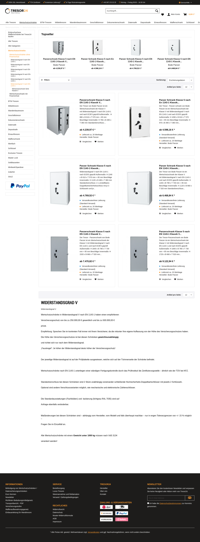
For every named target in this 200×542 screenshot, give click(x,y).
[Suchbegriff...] (132, 10)
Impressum (57, 522)
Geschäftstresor (14, 115)
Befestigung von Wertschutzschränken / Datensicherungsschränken (21, 489)
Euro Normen (10, 494)
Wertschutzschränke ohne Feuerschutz (19, 56)
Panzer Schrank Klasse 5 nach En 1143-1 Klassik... (97, 60)
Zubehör (11, 172)
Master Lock (13, 158)
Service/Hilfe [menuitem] (184, 3)
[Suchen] (156, 10)
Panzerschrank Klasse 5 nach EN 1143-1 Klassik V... (59, 60)
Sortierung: (161, 80)
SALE (10, 177)
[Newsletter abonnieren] (189, 498)
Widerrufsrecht (58, 509)
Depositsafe (13, 129)
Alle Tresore (13, 41)
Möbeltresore (13, 106)
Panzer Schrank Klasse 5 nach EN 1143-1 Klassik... (135, 60)
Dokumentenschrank (16, 120)
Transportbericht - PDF (14, 503)
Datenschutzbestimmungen (170, 503)
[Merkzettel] (162, 14)
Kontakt (103, 494)
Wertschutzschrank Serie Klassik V (20, 90)
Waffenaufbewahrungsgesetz (17, 509)
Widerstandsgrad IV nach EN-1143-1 (21, 80)
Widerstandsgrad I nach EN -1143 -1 (20, 65)
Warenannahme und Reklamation (66, 494)
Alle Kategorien (14, 46)
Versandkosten (93, 532)
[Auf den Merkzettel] (99, 141)
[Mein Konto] (173, 14)
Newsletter (9, 497)
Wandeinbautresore (16, 111)
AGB (55, 519)
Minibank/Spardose (15, 167)
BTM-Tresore (13, 101)
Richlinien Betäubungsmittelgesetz (19, 500)
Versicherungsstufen (13, 506)
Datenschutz (58, 512)
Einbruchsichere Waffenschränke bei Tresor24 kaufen (19, 34)
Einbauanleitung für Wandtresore (18, 512)
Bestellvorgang (59, 488)
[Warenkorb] (189, 14)
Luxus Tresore (58, 491)
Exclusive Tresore (15, 153)
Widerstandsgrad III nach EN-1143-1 (21, 75)
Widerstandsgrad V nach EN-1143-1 (20, 85)
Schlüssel (12, 148)
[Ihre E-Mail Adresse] (166, 498)
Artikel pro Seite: (174, 87)
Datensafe (12, 125)
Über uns (103, 491)
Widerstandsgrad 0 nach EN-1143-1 (20, 60)
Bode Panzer (59, 65)
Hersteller (104, 488)
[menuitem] (132, 11)
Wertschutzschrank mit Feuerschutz (18, 95)
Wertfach (11, 144)
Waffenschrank (14, 139)
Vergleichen (86, 142)
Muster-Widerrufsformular (63, 515)
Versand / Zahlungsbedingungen (66, 497)
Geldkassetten (14, 163)
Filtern (45, 80)
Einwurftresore (14, 134)
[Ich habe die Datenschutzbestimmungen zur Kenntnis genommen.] (148, 503)
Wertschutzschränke (17, 51)
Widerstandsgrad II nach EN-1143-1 (20, 70)
